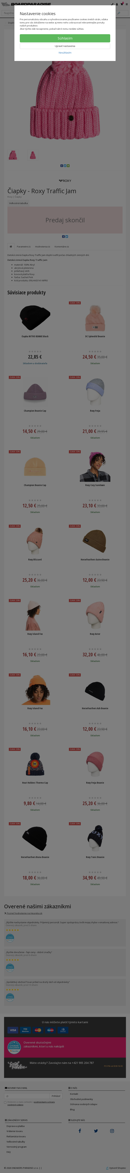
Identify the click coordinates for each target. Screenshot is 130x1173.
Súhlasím (65, 38)
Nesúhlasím (65, 52)
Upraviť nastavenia (65, 46)
